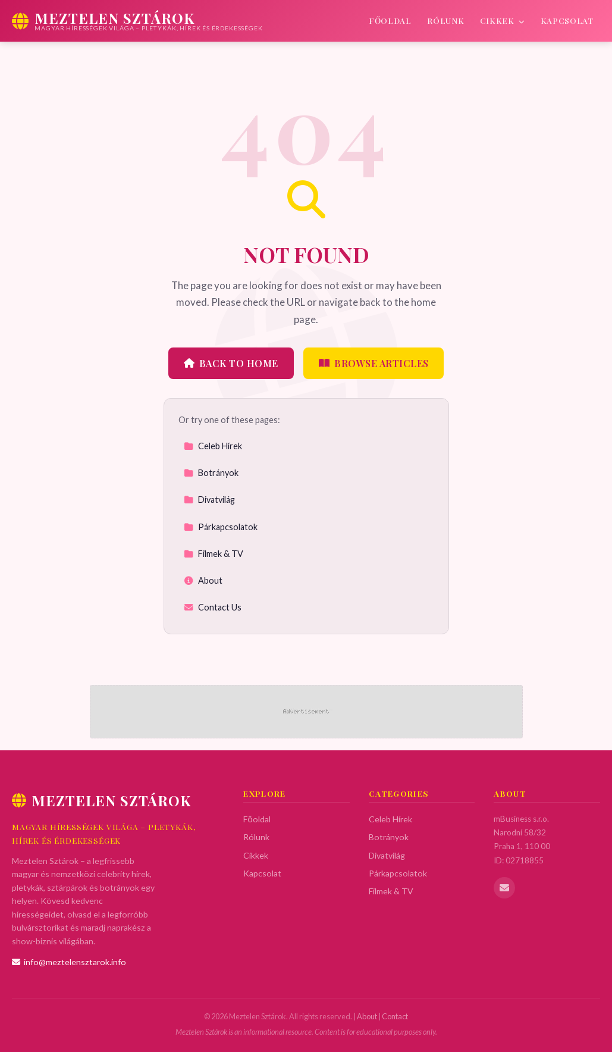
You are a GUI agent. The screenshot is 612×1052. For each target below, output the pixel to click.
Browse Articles (374, 363)
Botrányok (211, 473)
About (203, 580)
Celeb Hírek (213, 446)
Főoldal (390, 20)
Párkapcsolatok (221, 527)
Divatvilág (209, 499)
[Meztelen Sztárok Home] (137, 21)
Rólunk (445, 20)
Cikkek (502, 20)
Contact (395, 1016)
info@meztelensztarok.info (69, 962)
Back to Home (231, 363)
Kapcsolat (567, 20)
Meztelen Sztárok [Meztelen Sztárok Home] (101, 800)
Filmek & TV (213, 554)
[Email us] (504, 887)
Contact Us (212, 607)
